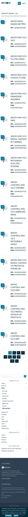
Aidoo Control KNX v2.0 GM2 (18, 287)
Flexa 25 (3, 386)
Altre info (21, 515)
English (24, 3)
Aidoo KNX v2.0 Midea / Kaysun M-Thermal (19, 139)
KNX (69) (4, 398)
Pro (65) (4, 393)
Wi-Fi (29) (4, 391)
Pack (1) (4, 406)
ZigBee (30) (5, 403)
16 (12, 361)
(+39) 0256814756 (6, 495)
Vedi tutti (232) (6, 408)
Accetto (16, 515)
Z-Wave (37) (5, 396)
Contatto (4, 497)
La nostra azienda (5, 478)
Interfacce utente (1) (7, 401)
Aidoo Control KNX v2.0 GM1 (18, 336)
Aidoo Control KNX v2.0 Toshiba (18, 185)
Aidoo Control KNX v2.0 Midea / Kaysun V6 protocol (18, 312)
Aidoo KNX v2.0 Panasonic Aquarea (19, 96)
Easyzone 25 (4, 412)
